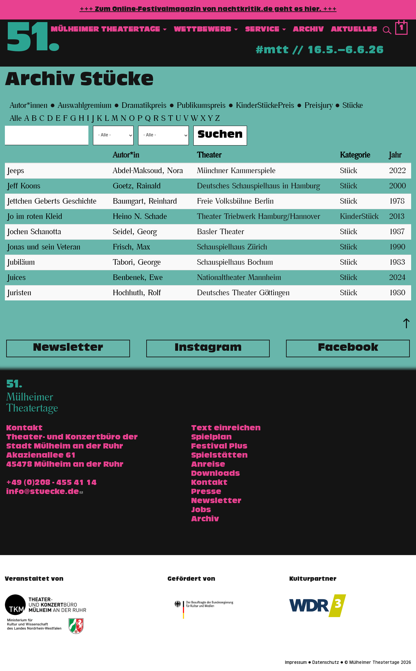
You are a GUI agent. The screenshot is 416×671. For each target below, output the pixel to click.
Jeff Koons (23, 186)
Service (265, 30)
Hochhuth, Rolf (137, 293)
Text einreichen (226, 429)
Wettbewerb (206, 30)
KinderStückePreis (265, 105)
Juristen (19, 293)
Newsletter (68, 348)
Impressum (296, 663)
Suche (387, 30)
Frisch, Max (131, 247)
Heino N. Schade (140, 216)
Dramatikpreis (144, 105)
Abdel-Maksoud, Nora (148, 171)
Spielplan (211, 438)
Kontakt (209, 483)
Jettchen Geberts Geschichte (52, 201)
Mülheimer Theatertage (109, 30)
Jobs (201, 510)
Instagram (208, 348)
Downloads (215, 474)
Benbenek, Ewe (138, 277)
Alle (17, 118)
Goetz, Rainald (137, 186)
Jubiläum (21, 262)
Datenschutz (325, 663)
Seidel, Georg (135, 232)
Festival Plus (219, 447)
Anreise (208, 465)
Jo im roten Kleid (34, 216)
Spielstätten (219, 456)
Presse (206, 492)
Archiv (308, 30)
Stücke (353, 105)
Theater (209, 155)
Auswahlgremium (84, 105)
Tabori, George (137, 262)
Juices (16, 277)
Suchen (220, 135)
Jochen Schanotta (34, 232)
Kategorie (355, 155)
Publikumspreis (201, 105)
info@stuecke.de (44, 492)
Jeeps (15, 171)
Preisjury (318, 105)
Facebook (348, 348)
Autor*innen (28, 105)
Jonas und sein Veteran (43, 247)
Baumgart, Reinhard (145, 201)
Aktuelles (354, 30)
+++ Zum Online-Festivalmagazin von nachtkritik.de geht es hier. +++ (208, 9)
